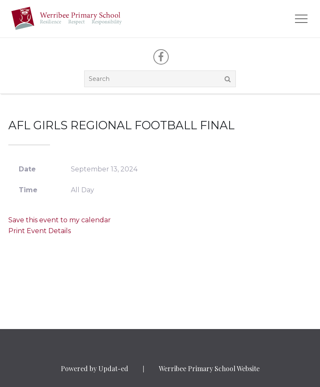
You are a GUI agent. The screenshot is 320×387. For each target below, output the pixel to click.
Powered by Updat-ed (94, 368)
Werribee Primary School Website (209, 368)
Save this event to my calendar (59, 220)
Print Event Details (39, 231)
